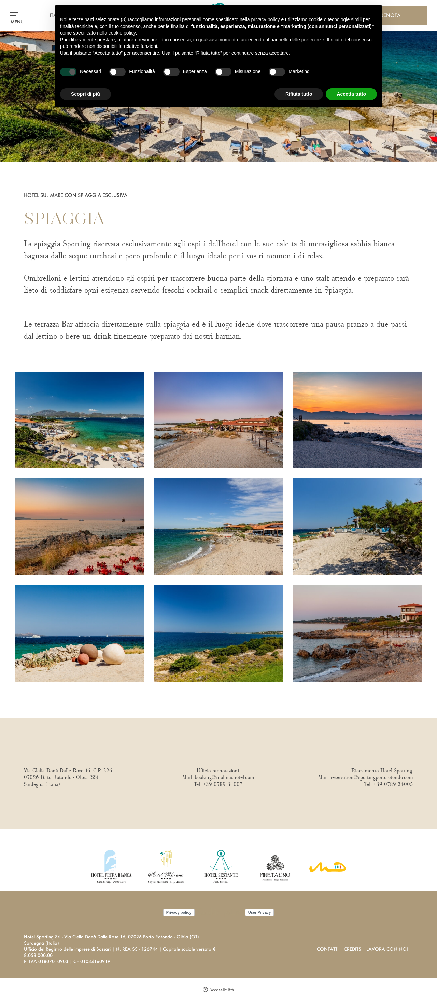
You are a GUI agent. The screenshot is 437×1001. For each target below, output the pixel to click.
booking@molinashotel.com (224, 777)
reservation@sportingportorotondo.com (371, 777)
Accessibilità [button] (221, 990)
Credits (352, 949)
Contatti (328, 949)
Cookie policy (220, 912)
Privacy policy (179, 912)
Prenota (389, 15)
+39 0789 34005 (393, 784)
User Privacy (259, 912)
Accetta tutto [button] (351, 94)
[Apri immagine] (80, 419)
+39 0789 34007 (223, 784)
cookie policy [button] (122, 33)
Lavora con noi (387, 949)
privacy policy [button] (265, 19)
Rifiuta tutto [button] (298, 94)
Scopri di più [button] (85, 94)
